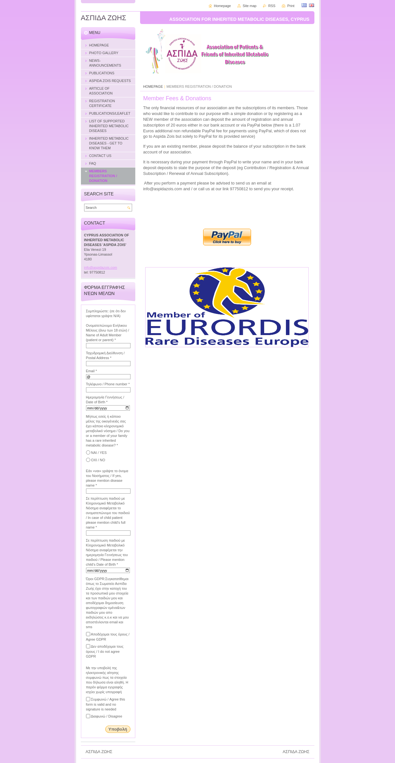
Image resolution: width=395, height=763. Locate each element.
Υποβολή (117, 729)
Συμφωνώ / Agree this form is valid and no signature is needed (105, 704)
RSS (271, 6)
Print (290, 6)
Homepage (222, 6)
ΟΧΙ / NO (98, 460)
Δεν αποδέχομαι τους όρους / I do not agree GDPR (104, 651)
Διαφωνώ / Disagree (106, 716)
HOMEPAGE (153, 86)
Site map (250, 6)
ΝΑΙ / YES (99, 453)
